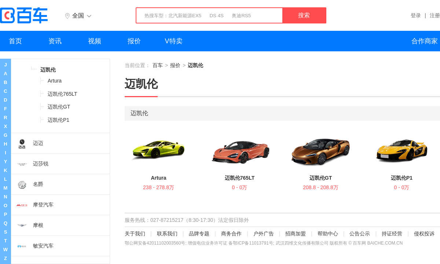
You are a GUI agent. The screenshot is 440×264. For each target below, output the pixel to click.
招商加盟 (295, 233)
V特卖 (174, 41)
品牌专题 (199, 233)
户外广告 (263, 233)
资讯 (55, 41)
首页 (15, 41)
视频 (94, 41)
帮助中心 (328, 233)
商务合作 (231, 233)
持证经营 (392, 233)
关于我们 (135, 233)
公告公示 (359, 233)
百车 (158, 65)
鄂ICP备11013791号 (253, 243)
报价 (134, 41)
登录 (416, 15)
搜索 (304, 15)
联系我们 (167, 233)
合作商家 (424, 41)
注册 (435, 15)
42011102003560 (164, 243)
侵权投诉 (424, 233)
